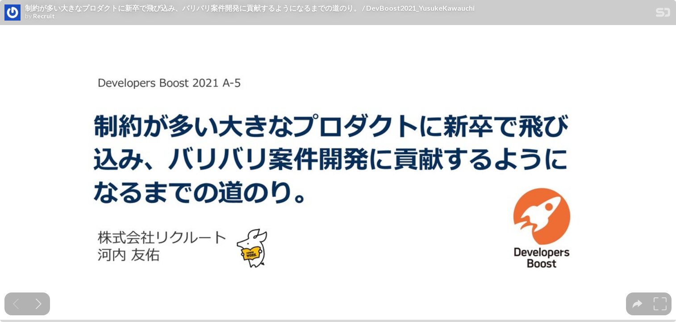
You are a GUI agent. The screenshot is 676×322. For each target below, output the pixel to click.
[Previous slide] (16, 304)
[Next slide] (39, 304)
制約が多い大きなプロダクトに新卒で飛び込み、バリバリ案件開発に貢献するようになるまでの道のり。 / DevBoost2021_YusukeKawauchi (250, 8)
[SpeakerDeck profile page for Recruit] (12, 12)
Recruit (44, 16)
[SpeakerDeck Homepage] (663, 14)
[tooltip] (637, 304)
